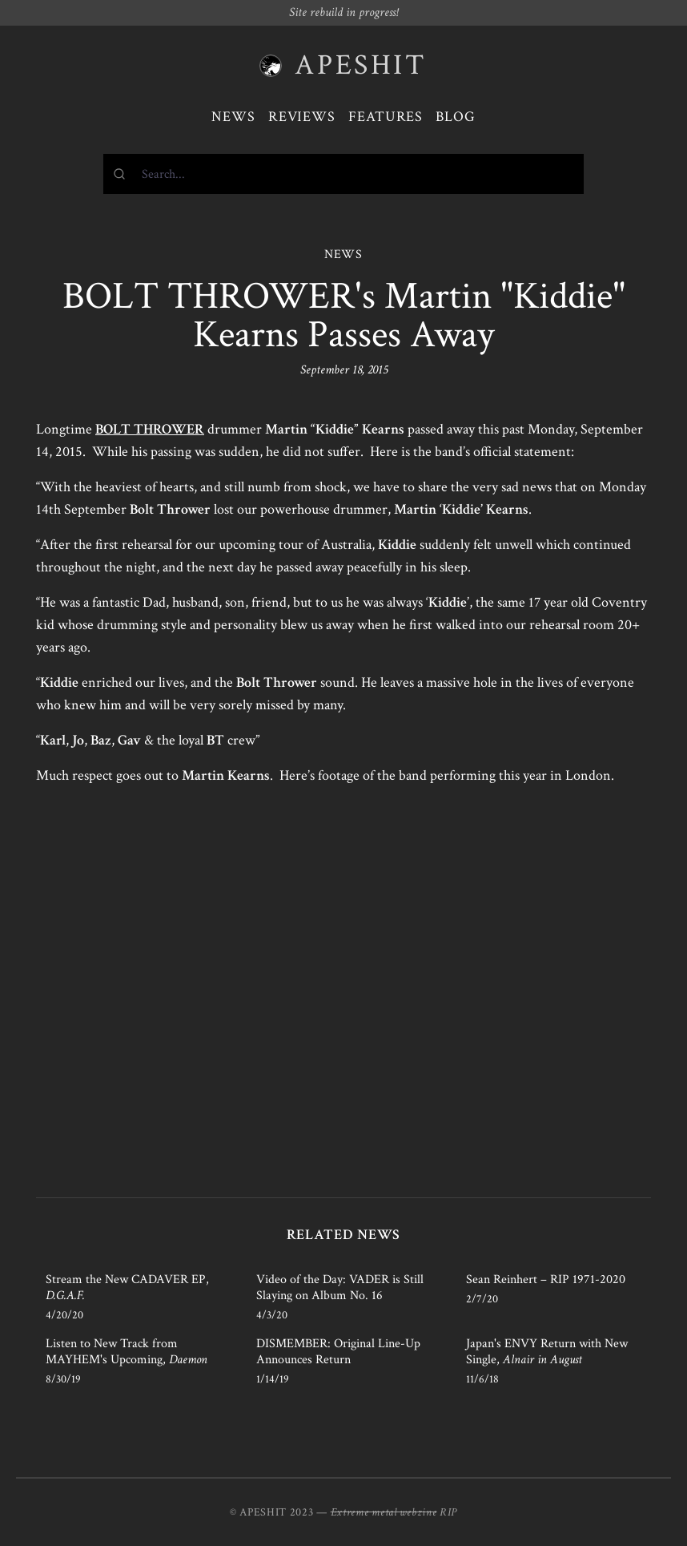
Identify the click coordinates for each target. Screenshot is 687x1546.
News (233, 116)
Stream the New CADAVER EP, (127, 1287)
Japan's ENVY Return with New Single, (547, 1351)
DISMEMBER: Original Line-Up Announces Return (338, 1351)
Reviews (301, 116)
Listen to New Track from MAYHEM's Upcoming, (126, 1351)
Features (385, 116)
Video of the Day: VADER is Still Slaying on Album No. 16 (340, 1287)
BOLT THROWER (149, 429)
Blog (456, 116)
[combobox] (343, 174)
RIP (448, 1512)
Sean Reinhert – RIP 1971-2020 (545, 1279)
